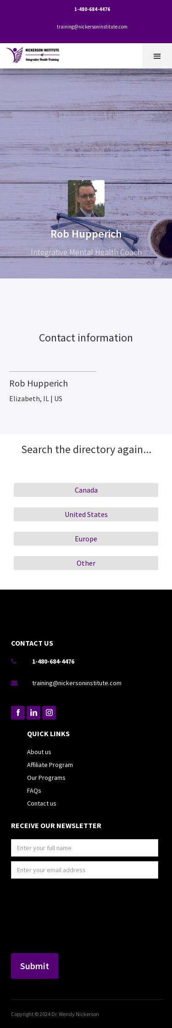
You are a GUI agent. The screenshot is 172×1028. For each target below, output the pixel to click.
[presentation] (48, 916)
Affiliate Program (50, 765)
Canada (86, 489)
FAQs (34, 790)
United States (86, 514)
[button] (157, 55)
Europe (86, 538)
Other (86, 563)
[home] (35, 53)
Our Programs (46, 777)
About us (39, 752)
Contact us (41, 803)
